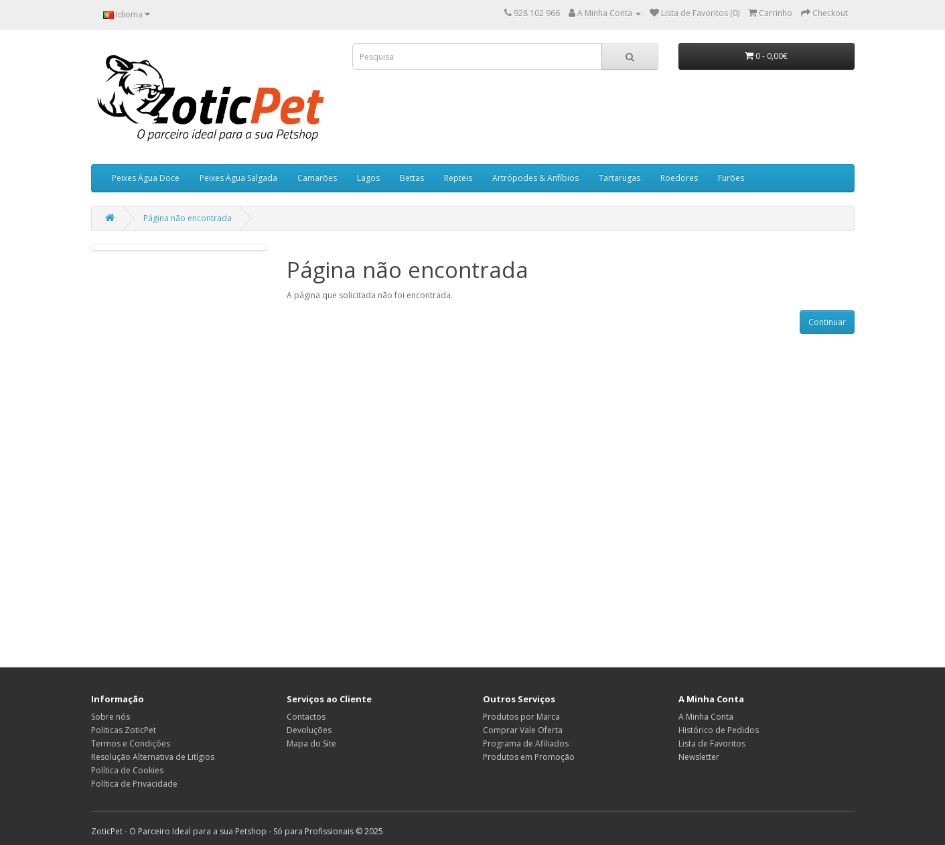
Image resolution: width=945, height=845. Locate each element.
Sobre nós (110, 716)
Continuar (827, 322)
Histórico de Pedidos (718, 730)
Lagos (368, 178)
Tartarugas (619, 178)
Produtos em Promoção (529, 757)
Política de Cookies (127, 770)
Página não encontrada (187, 218)
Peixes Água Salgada (238, 178)
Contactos (306, 716)
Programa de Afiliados (526, 743)
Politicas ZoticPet (123, 730)
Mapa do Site (311, 743)
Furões (731, 178)
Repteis (458, 178)
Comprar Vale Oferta (523, 730)
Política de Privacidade (134, 783)
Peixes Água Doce (145, 178)
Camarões (317, 178)
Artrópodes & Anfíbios (535, 178)
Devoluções (309, 730)
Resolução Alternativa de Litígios (152, 757)
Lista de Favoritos (711, 743)
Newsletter (698, 757)
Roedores (679, 178)
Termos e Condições (130, 743)
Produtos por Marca (521, 716)
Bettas (412, 178)
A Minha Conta (705, 716)
